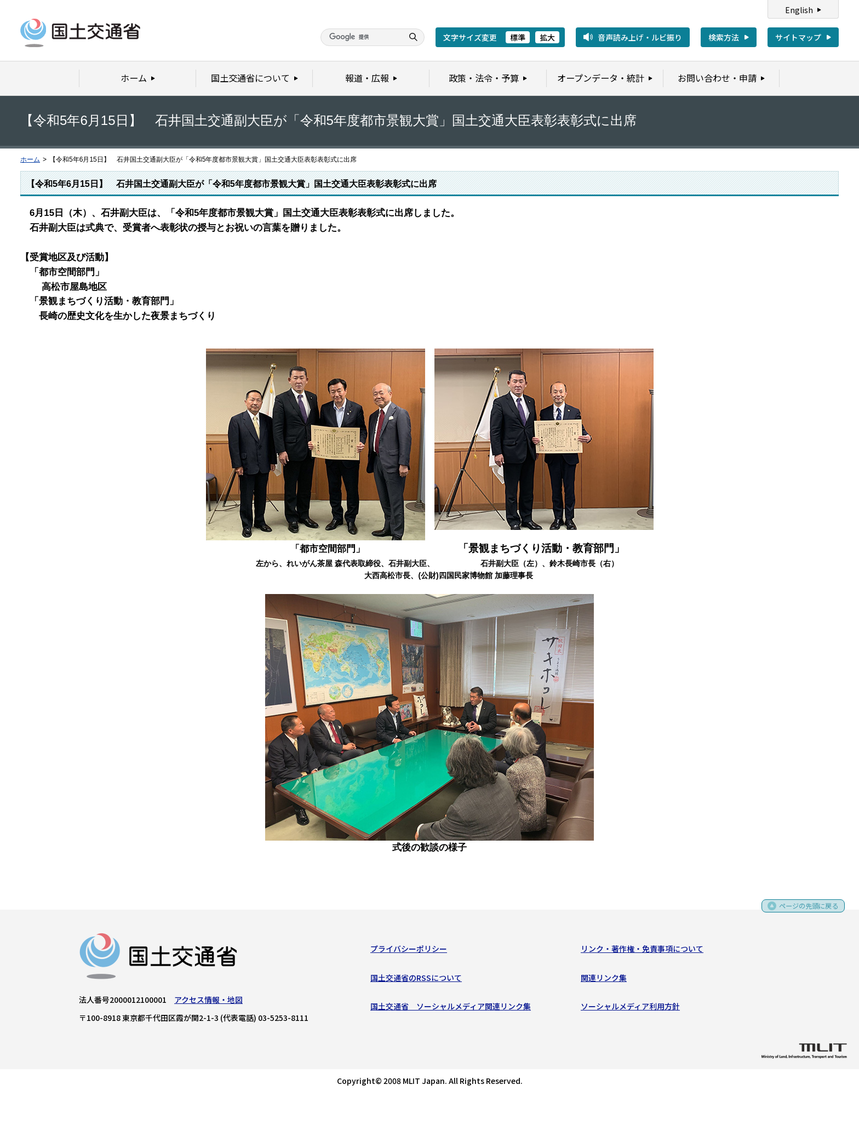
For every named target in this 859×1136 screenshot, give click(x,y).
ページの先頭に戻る (805, 911)
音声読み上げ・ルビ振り (640, 37)
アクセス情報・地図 (208, 1002)
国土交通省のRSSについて (416, 979)
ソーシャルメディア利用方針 (630, 1008)
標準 (517, 37)
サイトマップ (798, 37)
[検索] (360, 37)
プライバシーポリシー (408, 951)
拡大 (547, 37)
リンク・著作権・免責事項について (642, 951)
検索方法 (723, 37)
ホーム (30, 159)
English (799, 9)
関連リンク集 (604, 979)
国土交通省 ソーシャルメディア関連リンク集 (450, 1008)
